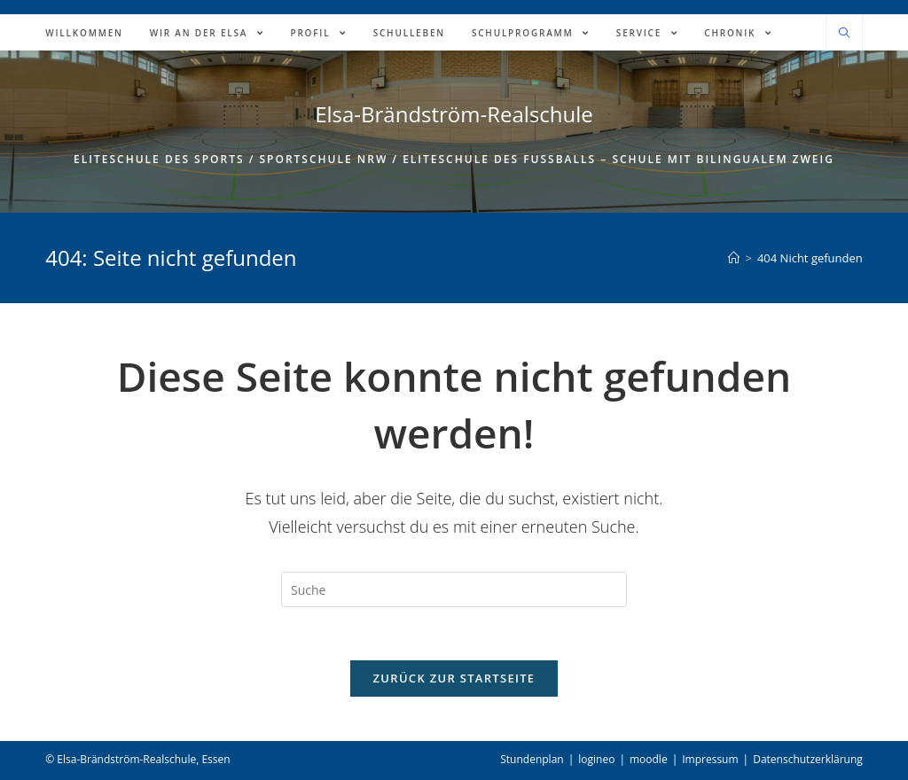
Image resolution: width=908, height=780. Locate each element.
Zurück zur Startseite (454, 678)
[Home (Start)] (734, 258)
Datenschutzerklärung (808, 759)
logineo (596, 759)
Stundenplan (531, 759)
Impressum (710, 759)
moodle (649, 759)
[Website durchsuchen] (844, 33)
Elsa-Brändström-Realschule (454, 114)
